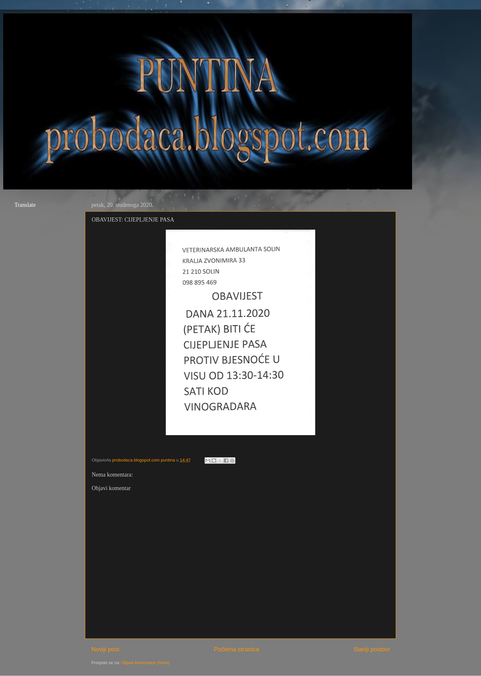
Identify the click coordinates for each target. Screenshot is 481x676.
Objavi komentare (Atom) (146, 662)
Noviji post (105, 649)
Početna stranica (236, 649)
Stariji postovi (372, 649)
